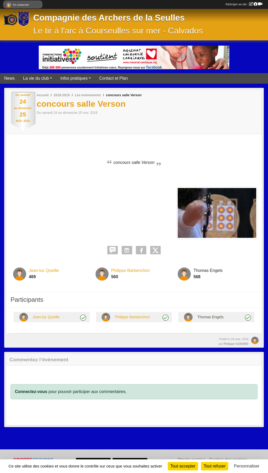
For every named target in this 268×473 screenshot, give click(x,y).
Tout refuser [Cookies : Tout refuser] (215, 466)
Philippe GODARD (236, 343)
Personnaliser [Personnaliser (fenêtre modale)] (247, 466)
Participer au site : (244, 4)
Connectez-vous (31, 391)
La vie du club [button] (36, 78)
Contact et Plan (113, 78)
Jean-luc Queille (44, 270)
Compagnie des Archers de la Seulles (109, 18)
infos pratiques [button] (74, 78)
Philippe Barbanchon (130, 270)
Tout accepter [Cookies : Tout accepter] (183, 466)
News (9, 78)
